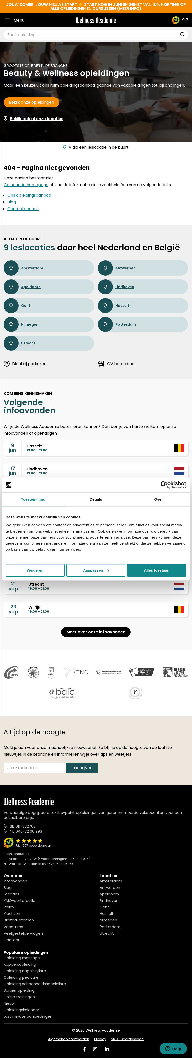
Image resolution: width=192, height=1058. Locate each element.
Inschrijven (82, 768)
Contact (12, 939)
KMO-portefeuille (20, 900)
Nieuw (9, 1003)
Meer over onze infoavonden (96, 632)
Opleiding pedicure (21, 977)
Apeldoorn (22, 286)
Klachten (12, 913)
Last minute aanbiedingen (28, 1016)
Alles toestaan (157, 570)
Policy (9, 907)
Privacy (100, 1039)
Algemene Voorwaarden (68, 1039)
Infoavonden (15, 881)
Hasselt (114, 305)
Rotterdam (117, 324)
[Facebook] (84, 1049)
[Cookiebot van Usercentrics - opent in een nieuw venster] (164, 485)
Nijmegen (21, 324)
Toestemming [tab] (33, 499)
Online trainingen (19, 996)
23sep (13, 609)
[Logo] (96, 20)
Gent (17, 305)
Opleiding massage (22, 957)
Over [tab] (158, 499)
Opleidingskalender (21, 1009)
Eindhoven (116, 286)
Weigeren (35, 570)
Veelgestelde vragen (23, 933)
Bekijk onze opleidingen (31, 102)
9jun (12, 448)
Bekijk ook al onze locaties (37, 119)
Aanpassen (96, 570)
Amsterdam (23, 268)
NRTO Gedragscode (127, 1039)
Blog (12, 202)
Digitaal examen (19, 920)
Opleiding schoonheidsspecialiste (35, 983)
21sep (13, 586)
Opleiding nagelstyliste (25, 970)
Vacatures (13, 926)
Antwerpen (117, 268)
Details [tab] (96, 499)
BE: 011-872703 (23, 826)
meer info (129, 8)
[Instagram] (95, 1049)
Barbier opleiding (19, 990)
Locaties (12, 894)
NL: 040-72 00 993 (26, 831)
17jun (12, 471)
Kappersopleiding (20, 964)
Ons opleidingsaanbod (29, 195)
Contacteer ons (23, 209)
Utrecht (20, 343)
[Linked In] (107, 1049)
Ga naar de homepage (26, 185)
